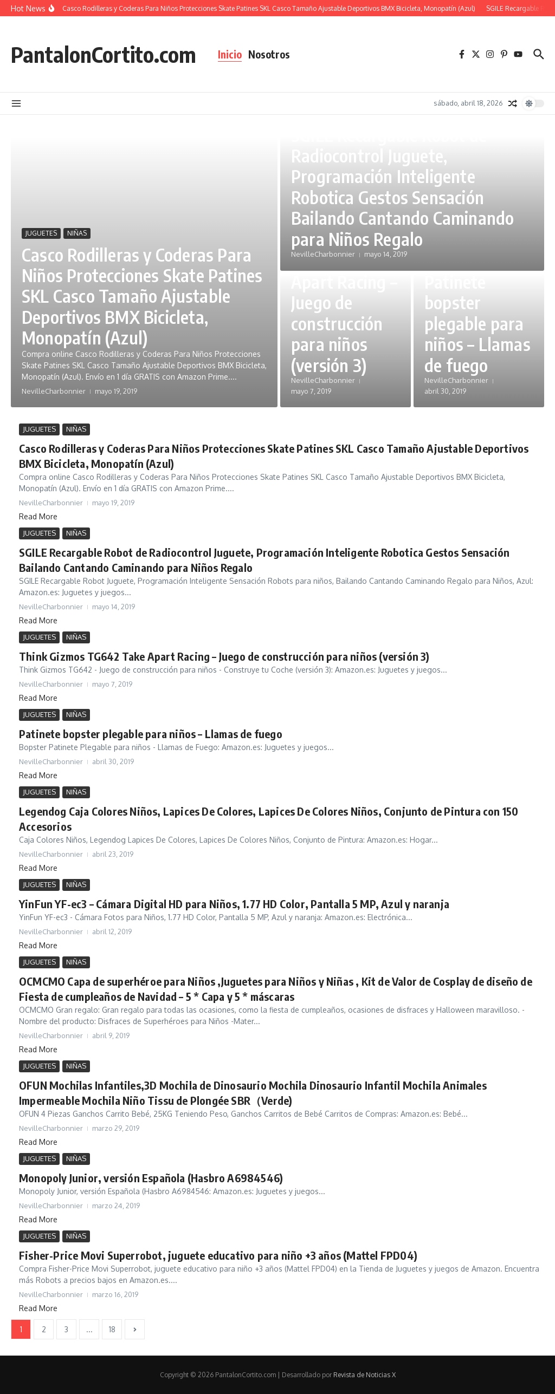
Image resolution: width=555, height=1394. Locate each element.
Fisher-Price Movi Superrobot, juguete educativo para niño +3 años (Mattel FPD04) (218, 1255)
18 (112, 1329)
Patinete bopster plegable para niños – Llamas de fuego (477, 323)
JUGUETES (41, 233)
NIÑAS (77, 233)
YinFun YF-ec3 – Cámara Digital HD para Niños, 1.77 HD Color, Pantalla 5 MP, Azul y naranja (234, 903)
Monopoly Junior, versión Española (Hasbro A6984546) (151, 1177)
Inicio (230, 54)
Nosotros (269, 54)
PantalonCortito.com (103, 54)
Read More (38, 516)
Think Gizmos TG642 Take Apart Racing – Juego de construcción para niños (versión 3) (344, 302)
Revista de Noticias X (364, 1375)
